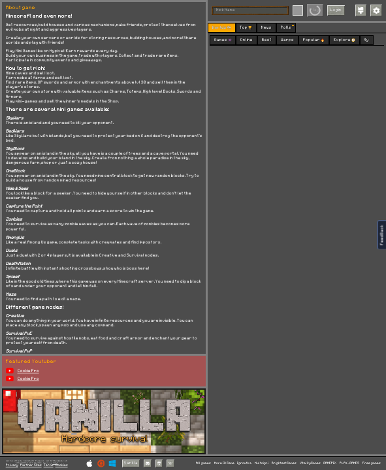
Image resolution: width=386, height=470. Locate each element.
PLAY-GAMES (349, 463)
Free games (371, 463)
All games (203, 463)
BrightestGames (284, 463)
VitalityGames (310, 463)
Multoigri (261, 463)
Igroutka (244, 463)
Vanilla (131, 463)
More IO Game (224, 463)
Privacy (12, 465)
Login (336, 10)
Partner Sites (31, 465)
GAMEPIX (329, 463)
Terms (49, 465)
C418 (55, 462)
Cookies (62, 465)
